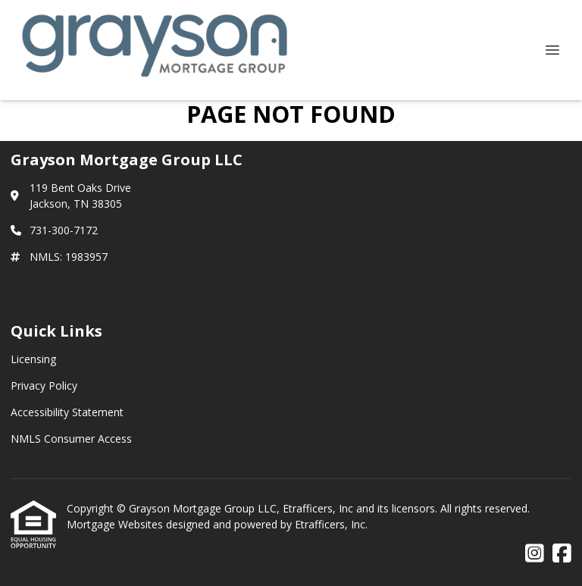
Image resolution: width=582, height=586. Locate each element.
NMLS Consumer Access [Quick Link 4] (71, 438)
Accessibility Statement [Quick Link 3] (67, 412)
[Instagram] (534, 554)
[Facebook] (561, 554)
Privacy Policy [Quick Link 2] (44, 385)
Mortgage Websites (116, 524)
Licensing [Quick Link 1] (33, 359)
